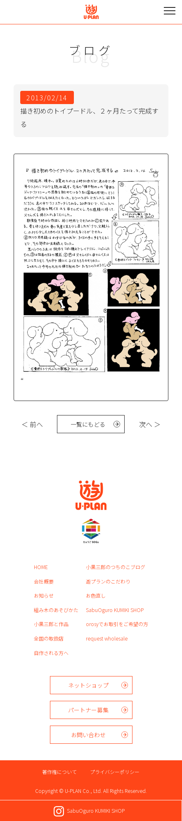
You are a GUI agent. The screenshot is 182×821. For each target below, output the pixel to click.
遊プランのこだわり (108, 581)
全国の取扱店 (49, 638)
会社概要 (44, 581)
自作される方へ (51, 652)
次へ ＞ (150, 424)
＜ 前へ (32, 424)
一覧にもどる (88, 424)
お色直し (96, 595)
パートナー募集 (88, 710)
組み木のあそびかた (56, 609)
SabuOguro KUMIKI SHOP (115, 609)
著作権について (59, 771)
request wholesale (107, 638)
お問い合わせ (88, 735)
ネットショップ (88, 685)
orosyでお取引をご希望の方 (117, 623)
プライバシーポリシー (114, 771)
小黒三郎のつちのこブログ (115, 566)
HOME (41, 566)
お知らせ (44, 595)
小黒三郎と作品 (51, 623)
